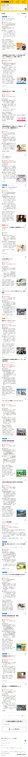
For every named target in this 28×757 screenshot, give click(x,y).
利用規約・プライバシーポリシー (19, 751)
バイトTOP (3, 747)
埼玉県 (7, 747)
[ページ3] (14, 716)
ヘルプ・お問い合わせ (4, 751)
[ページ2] (12, 716)
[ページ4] (16, 716)
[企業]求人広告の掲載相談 (5, 753)
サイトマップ (11, 751)
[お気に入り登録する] (25, 16)
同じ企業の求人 (4, 85)
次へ (23, 715)
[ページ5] (19, 716)
